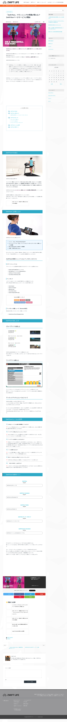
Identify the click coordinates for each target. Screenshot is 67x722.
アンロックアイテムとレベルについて (17, 122)
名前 (5, 682)
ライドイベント (50, 49)
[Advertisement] (24, 140)
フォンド (49, 98)
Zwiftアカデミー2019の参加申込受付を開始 (55, 31)
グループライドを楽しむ (14, 119)
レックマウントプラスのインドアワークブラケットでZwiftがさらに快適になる (56, 21)
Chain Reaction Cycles (20, 302)
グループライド (50, 92)
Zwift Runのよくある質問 (15, 125)
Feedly (25, 708)
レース (49, 101)
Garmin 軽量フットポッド (19, 297)
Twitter (25, 704)
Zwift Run (24, 481)
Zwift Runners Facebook (24, 528)
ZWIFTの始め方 (26, 2)
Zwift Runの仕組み (14, 111)
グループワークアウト (51, 95)
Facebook (26, 706)
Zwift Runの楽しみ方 (14, 117)
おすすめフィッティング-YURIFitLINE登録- (56, 2)
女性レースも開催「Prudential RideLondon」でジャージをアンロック (55, 28)
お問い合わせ (6, 703)
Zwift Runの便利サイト (15, 127)
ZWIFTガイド (33, 2)
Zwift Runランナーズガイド (24, 517)
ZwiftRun (8, 640)
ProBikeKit (30, 302)
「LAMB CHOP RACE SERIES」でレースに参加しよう (56, 18)
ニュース (49, 46)
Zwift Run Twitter (24, 505)
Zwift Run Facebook (24, 493)
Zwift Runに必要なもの (15, 113)
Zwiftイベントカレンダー (41, 2)
